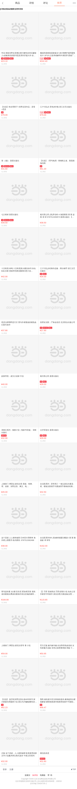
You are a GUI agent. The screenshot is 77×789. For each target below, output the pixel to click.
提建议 (27, 775)
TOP (74, 769)
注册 (11, 769)
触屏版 (35, 775)
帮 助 (50, 775)
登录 (5, 769)
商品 (17, 3)
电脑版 (42, 775)
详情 (31, 3)
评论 (45, 3)
